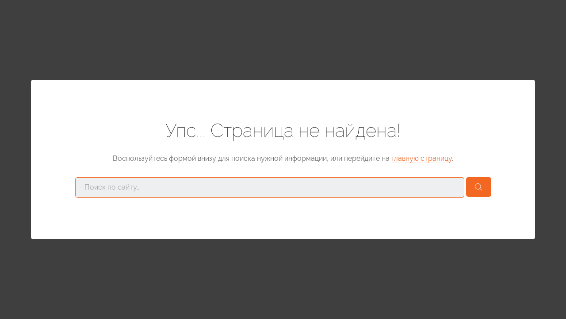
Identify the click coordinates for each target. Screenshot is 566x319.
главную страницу (421, 158)
